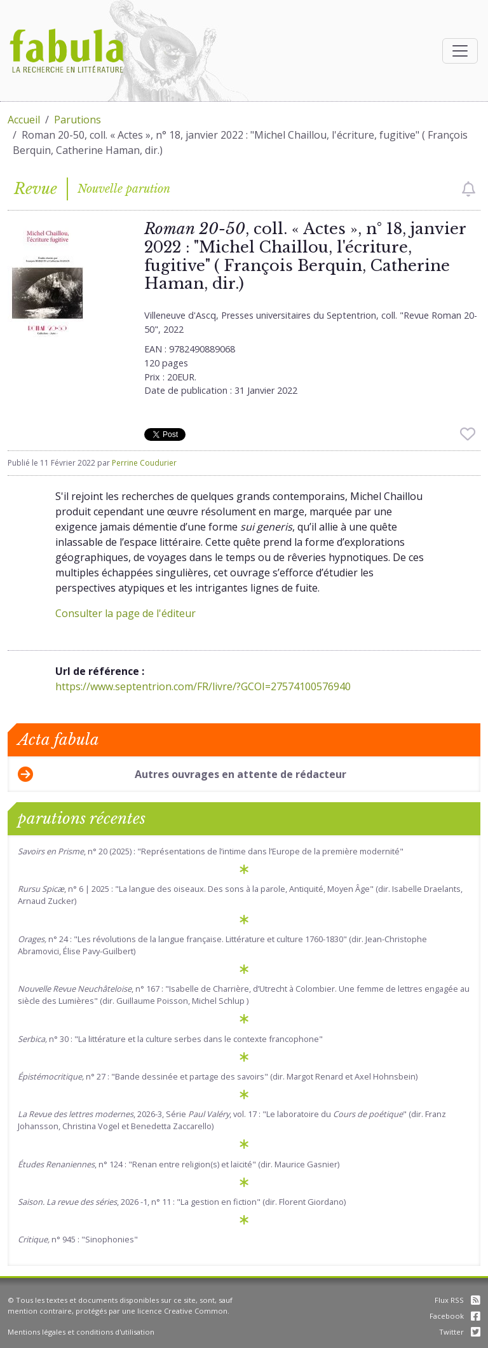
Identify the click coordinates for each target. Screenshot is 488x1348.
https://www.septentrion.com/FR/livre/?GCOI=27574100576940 (203, 686)
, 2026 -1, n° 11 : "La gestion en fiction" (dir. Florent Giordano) (182, 1201)
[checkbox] (468, 189)
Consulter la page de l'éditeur (125, 613)
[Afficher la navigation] (460, 51)
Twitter (459, 1332)
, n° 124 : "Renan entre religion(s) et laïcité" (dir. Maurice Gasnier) (178, 1164)
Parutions (77, 120)
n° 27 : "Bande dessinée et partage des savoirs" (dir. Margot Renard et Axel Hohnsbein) (217, 1076)
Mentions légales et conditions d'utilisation (81, 1332)
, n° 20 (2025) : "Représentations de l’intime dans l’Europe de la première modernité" (210, 851)
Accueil (24, 120)
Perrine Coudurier (144, 462)
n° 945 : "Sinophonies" (78, 1239)
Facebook (455, 1316)
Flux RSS (457, 1300)
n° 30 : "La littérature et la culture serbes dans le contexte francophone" (170, 1039)
